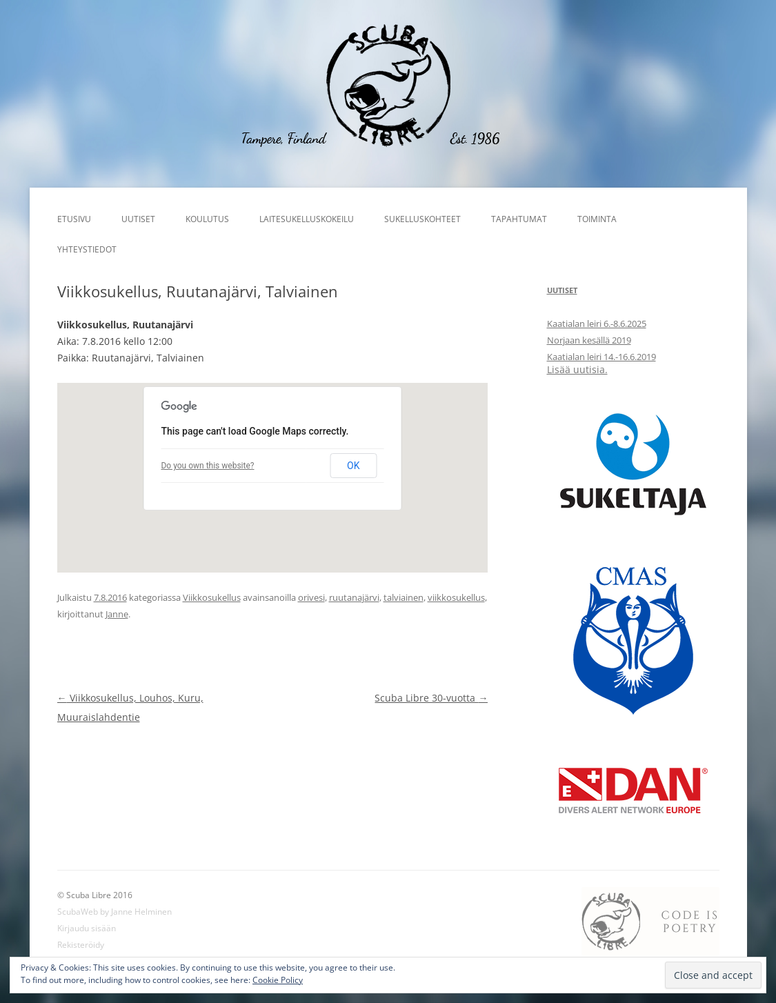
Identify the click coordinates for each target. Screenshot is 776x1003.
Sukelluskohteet (422, 219)
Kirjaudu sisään (86, 928)
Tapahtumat (519, 219)
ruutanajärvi (354, 597)
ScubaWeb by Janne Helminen (114, 911)
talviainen (404, 597)
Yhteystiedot (87, 249)
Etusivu (74, 219)
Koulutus (207, 219)
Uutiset (138, 219)
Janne (117, 614)
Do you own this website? (207, 465)
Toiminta (597, 219)
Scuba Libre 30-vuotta (431, 697)
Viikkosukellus (212, 597)
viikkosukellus (456, 597)
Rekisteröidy (80, 945)
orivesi (311, 597)
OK (353, 465)
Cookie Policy (277, 980)
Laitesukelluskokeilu (306, 219)
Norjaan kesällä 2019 (589, 340)
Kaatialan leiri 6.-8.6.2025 (596, 323)
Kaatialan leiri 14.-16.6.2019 (601, 356)
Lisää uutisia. (577, 369)
